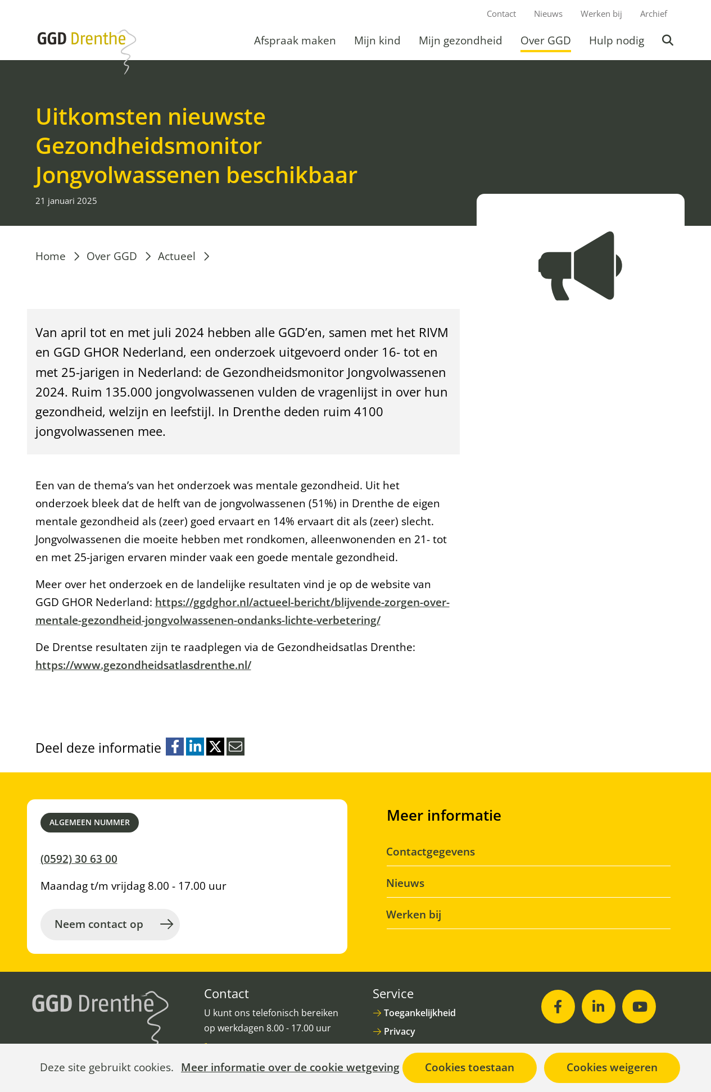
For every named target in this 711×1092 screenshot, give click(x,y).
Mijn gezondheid (460, 40)
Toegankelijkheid (420, 1013)
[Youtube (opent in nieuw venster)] (639, 1006)
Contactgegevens (431, 851)
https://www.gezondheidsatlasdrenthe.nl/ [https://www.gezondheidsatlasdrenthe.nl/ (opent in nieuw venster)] (143, 665)
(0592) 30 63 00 (78, 859)
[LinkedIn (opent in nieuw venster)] (598, 1006)
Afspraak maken (295, 40)
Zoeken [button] (669, 40)
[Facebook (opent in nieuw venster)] (558, 1006)
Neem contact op (99, 924)
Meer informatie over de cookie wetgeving (290, 1068)
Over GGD (545, 40)
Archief (653, 13)
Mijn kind (377, 40)
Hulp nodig (616, 40)
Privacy (399, 1031)
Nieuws (548, 13)
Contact (501, 13)
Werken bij (601, 13)
